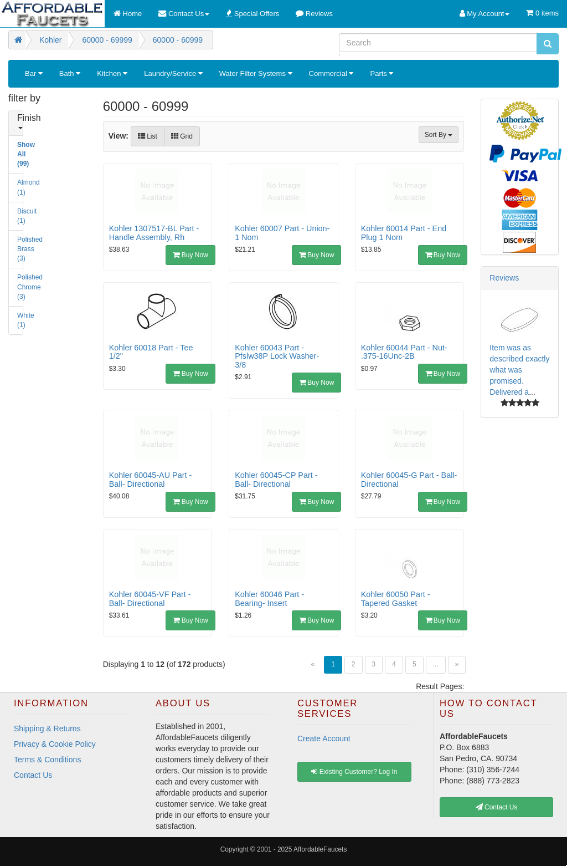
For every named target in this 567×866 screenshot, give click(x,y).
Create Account (323, 738)
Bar (34, 73)
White (21, 320)
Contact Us (33, 775)
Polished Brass (21, 249)
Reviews (504, 277)
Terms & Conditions (47, 759)
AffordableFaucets (320, 849)
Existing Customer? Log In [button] (354, 772)
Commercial (331, 73)
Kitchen (112, 73)
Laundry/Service (173, 73)
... (436, 664)
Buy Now (190, 255)
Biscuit (21, 216)
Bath (69, 73)
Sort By (439, 135)
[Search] (438, 42)
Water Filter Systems (255, 73)
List (147, 136)
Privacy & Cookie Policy (55, 744)
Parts (381, 73)
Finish (21, 121)
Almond (21, 187)
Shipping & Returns (47, 728)
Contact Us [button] (497, 807)
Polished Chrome (21, 286)
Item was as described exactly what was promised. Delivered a (519, 369)
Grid (182, 136)
